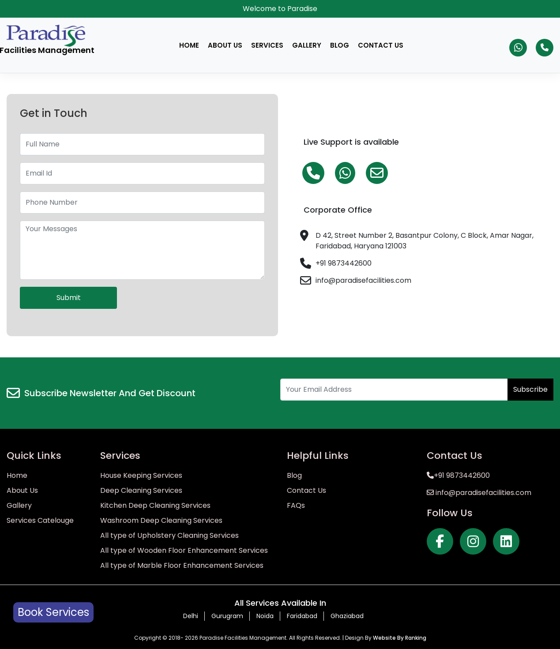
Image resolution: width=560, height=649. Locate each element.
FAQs (296, 505)
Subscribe (530, 389)
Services (267, 45)
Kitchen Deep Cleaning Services (155, 505)
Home (189, 45)
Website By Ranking (399, 637)
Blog (339, 45)
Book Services (53, 612)
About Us (225, 45)
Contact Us (380, 45)
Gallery (306, 45)
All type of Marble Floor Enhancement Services (181, 565)
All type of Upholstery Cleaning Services (169, 535)
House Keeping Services (141, 475)
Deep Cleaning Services (141, 490)
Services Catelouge (40, 520)
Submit (68, 298)
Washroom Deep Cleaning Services (161, 520)
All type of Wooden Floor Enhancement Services (184, 550)
